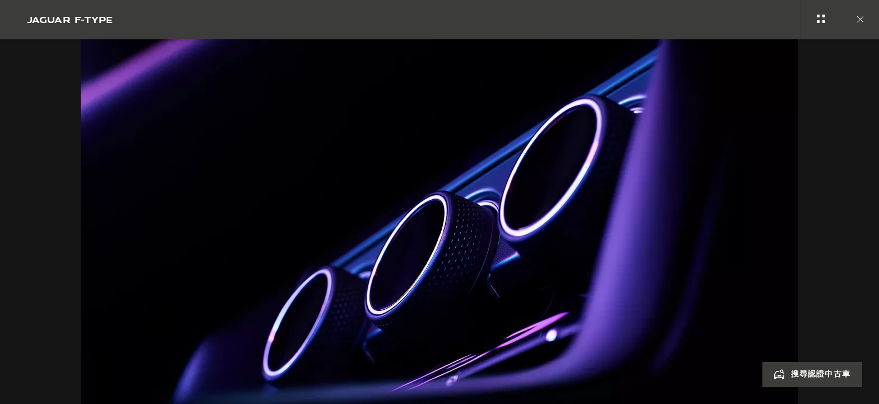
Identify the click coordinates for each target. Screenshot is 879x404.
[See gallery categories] (820, 19)
